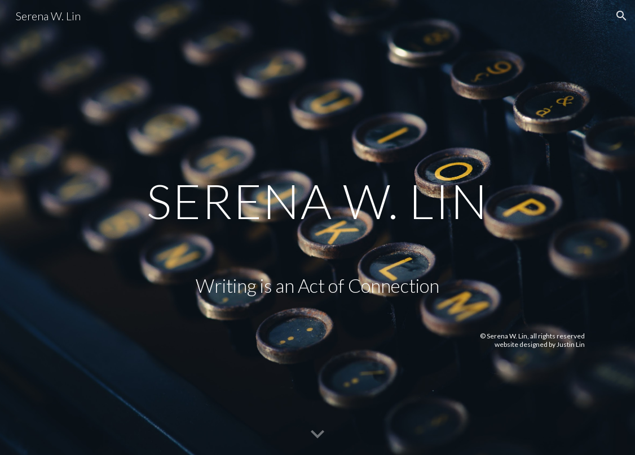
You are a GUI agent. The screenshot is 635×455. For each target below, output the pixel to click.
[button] (621, 15)
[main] (317, 166)
